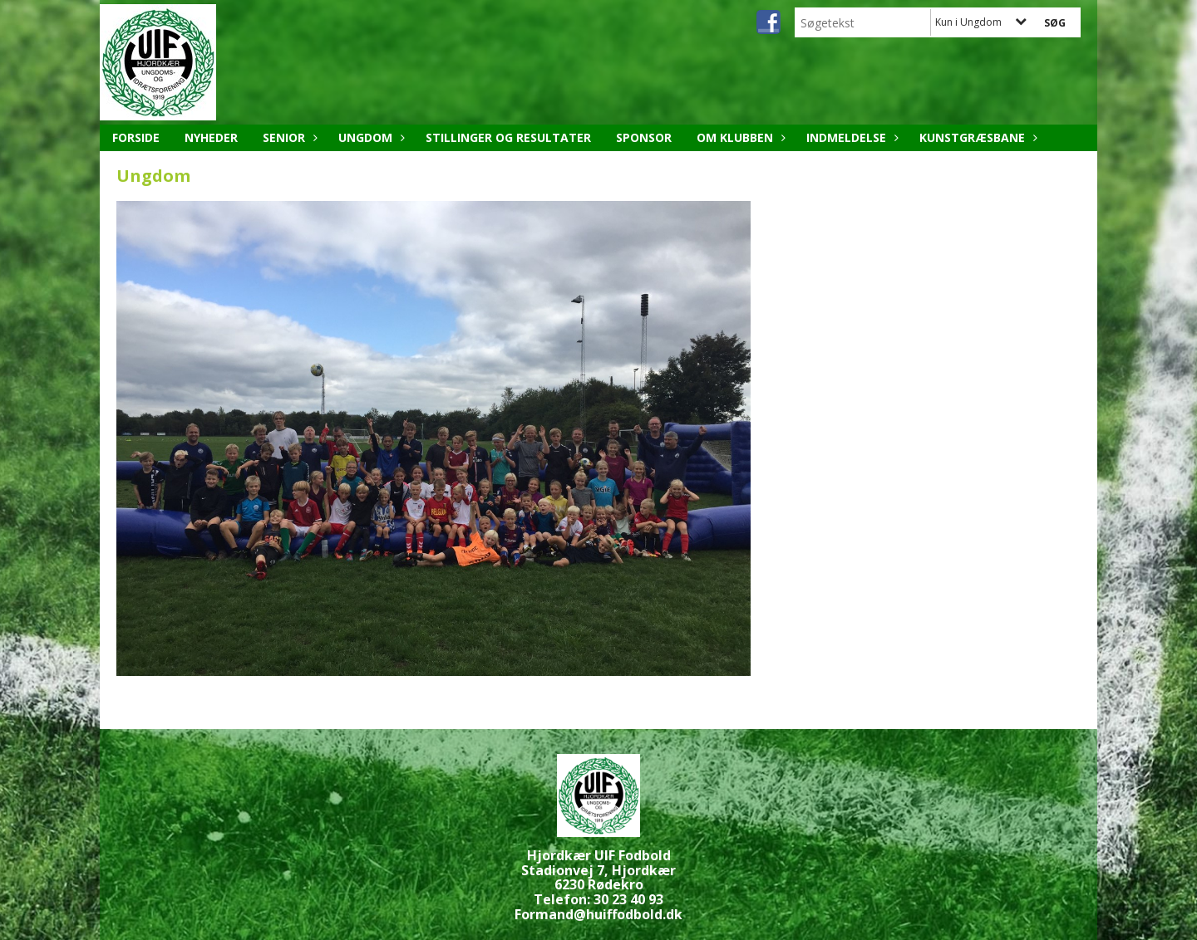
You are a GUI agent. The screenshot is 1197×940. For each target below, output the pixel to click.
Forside (136, 137)
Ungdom (369, 137)
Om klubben (739, 137)
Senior (288, 137)
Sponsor (644, 137)
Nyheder (211, 137)
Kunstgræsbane (976, 137)
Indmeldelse (850, 137)
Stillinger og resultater (508, 137)
